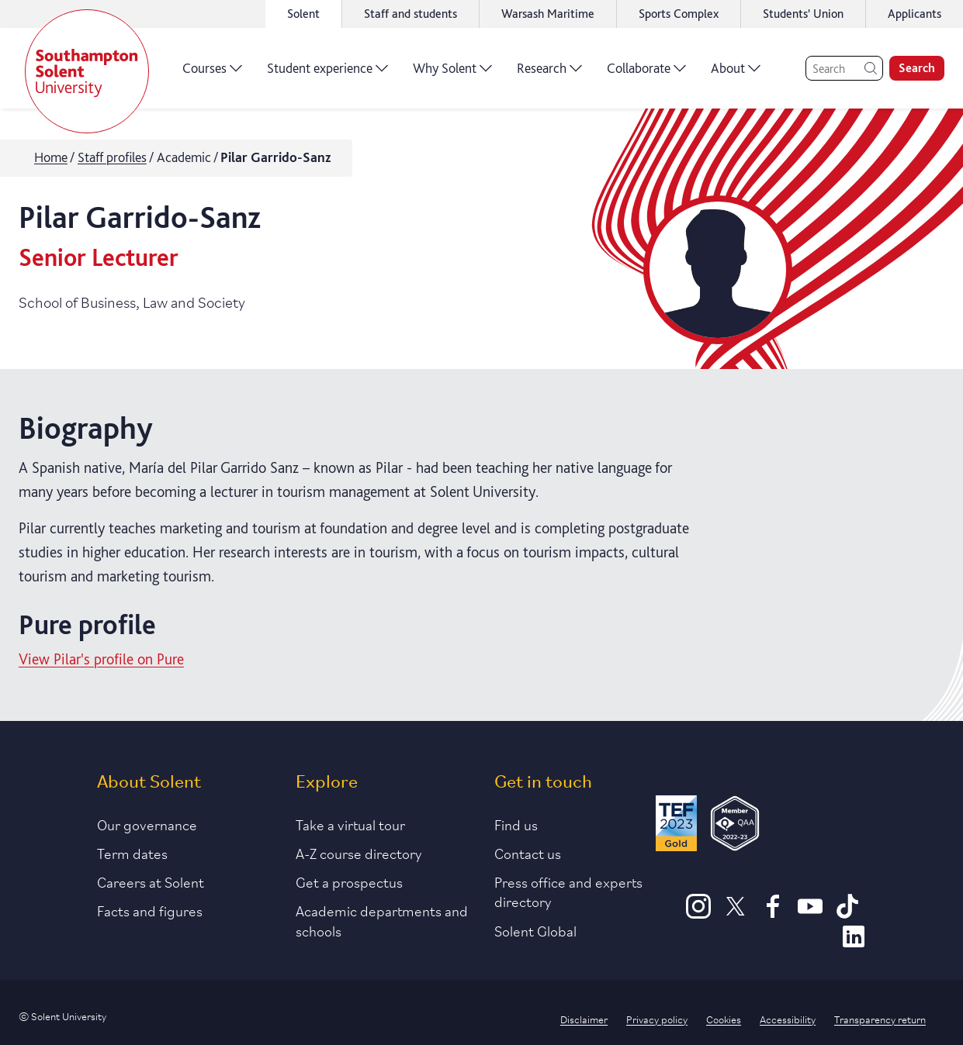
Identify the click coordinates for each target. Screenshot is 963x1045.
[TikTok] (847, 913)
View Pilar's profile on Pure (101, 659)
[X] (735, 913)
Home (51, 157)
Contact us (527, 853)
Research (549, 74)
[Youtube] (810, 913)
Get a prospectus (349, 881)
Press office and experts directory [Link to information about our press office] (568, 891)
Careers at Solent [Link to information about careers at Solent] (150, 881)
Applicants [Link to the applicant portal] (914, 13)
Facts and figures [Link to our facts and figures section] (150, 910)
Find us (516, 824)
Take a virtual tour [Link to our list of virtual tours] (350, 824)
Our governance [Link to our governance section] (147, 824)
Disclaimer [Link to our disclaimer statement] (584, 1018)
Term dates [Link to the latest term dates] (132, 853)
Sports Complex (679, 13)
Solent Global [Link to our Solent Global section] (535, 930)
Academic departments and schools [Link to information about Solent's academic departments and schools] (382, 920)
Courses (212, 74)
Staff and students (410, 13)
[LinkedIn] (853, 943)
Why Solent (452, 74)
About (735, 74)
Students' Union (803, 13)
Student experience (327, 74)
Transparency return (880, 1018)
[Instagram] (698, 913)
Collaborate (646, 74)
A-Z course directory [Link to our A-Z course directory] (359, 853)
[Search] (844, 68)
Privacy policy (657, 1018)
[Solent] (87, 71)
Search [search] (917, 67)
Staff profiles (112, 157)
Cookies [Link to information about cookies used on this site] (723, 1018)
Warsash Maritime (547, 13)
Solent (303, 13)
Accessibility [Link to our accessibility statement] (788, 1018)
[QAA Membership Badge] (735, 826)
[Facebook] (772, 913)
